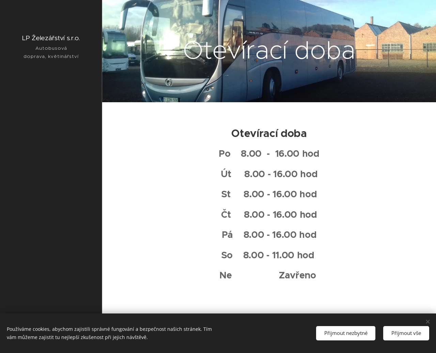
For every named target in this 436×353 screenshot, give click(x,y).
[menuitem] (51, 135)
